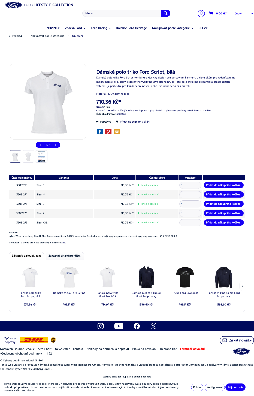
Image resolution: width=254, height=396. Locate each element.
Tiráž (48, 353)
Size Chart (45, 349)
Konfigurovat (215, 387)
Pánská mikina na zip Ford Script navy (224, 294)
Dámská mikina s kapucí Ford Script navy (146, 294)
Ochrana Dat (168, 349)
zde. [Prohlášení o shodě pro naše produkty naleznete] (63, 242)
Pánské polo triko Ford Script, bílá (30, 294)
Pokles (197, 387)
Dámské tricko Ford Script (69, 293)
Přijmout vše (235, 387)
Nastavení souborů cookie (17, 349)
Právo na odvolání (144, 349)
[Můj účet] (200, 14)
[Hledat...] (126, 13)
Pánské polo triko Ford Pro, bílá (107, 294)
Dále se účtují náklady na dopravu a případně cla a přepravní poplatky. (149, 110)
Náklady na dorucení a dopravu (108, 349)
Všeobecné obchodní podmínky (21, 353)
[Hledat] (165, 13)
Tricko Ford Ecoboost (185, 293)
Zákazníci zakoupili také (26, 255)
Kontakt (78, 349)
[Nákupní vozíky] (218, 13)
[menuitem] (126, 13)
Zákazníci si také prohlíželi (65, 255)
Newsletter (62, 349)
